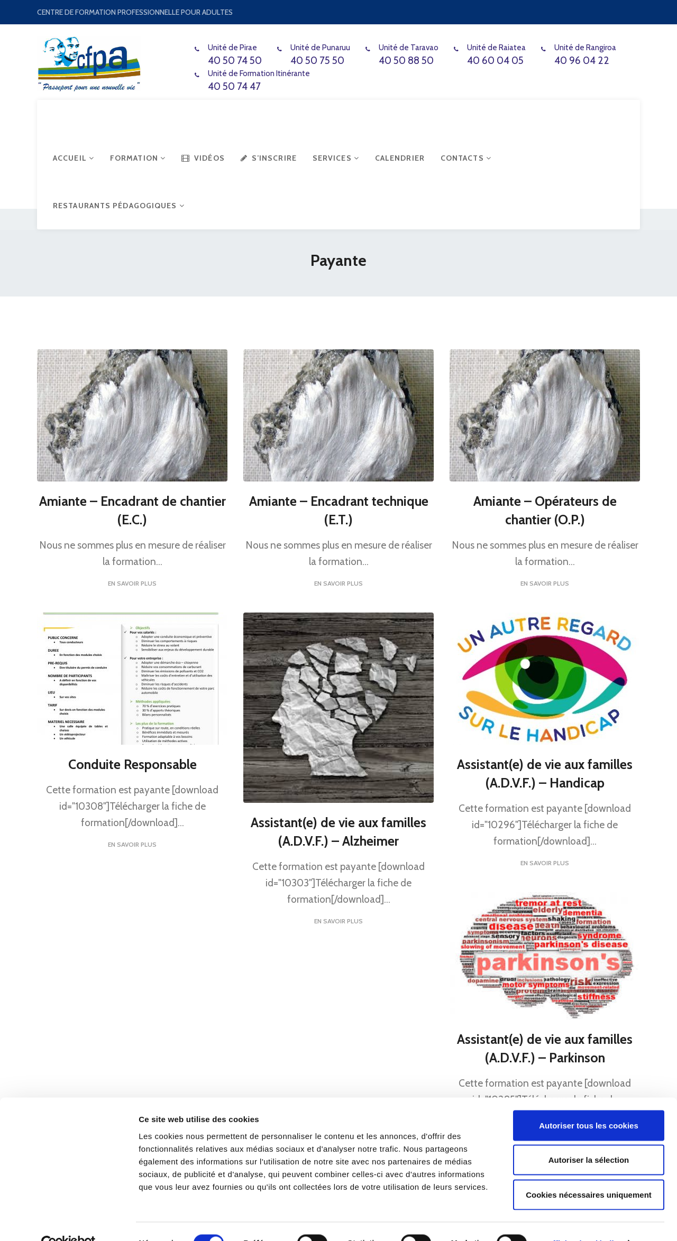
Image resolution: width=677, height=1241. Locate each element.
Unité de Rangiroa (585, 47)
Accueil (73, 158)
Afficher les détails (582, 1220)
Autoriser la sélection (588, 1137)
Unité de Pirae (232, 47)
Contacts (466, 158)
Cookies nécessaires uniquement (589, 1171)
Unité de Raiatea (496, 47)
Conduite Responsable (132, 764)
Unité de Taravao (408, 47)
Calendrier (400, 158)
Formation (138, 158)
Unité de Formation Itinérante (259, 73)
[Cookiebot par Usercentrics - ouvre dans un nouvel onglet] (68, 1220)
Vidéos (203, 158)
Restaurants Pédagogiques (119, 205)
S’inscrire (269, 158)
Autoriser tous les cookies (588, 1102)
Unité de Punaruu (320, 47)
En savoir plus (132, 583)
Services (336, 158)
